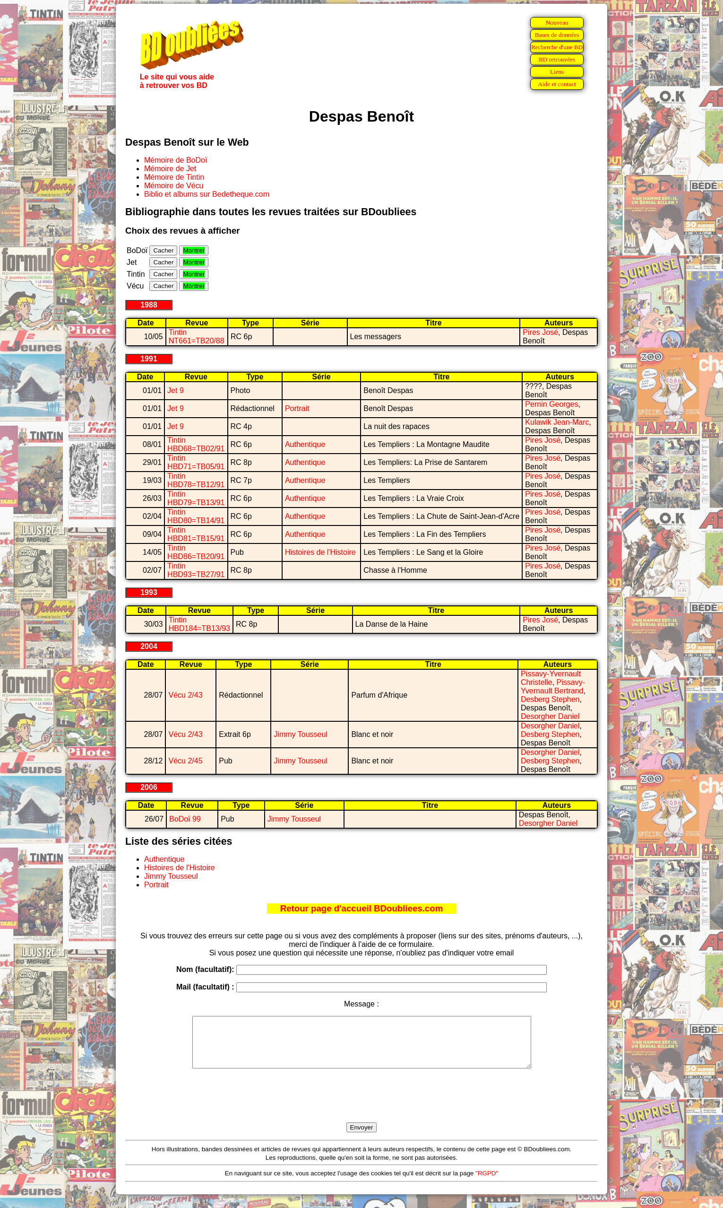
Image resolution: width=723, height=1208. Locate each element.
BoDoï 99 (185, 819)
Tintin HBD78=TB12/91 (195, 480)
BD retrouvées (557, 59)
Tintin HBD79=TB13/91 (195, 498)
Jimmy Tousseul (300, 734)
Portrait (297, 408)
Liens (557, 71)
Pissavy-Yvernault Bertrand (553, 686)
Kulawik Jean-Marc (557, 422)
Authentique (305, 444)
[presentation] (361, 1106)
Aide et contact (557, 84)
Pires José (540, 332)
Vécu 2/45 (185, 761)
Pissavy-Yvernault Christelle (551, 678)
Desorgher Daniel (550, 716)
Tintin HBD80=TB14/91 (195, 516)
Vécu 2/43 (185, 695)
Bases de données (556, 34)
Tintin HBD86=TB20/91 (195, 552)
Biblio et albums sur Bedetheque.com (206, 194)
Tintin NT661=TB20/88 (196, 336)
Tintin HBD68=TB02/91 (195, 444)
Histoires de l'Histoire (320, 552)
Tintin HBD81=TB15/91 (195, 534)
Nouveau (556, 22)
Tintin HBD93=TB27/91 (195, 570)
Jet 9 (175, 390)
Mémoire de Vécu (173, 186)
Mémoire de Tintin (174, 177)
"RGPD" (486, 1183)
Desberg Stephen (550, 699)
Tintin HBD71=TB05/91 (195, 462)
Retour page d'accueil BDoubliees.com (361, 908)
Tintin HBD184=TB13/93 (199, 624)
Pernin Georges (551, 404)
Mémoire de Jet (170, 169)
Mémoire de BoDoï (175, 160)
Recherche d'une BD (557, 47)
